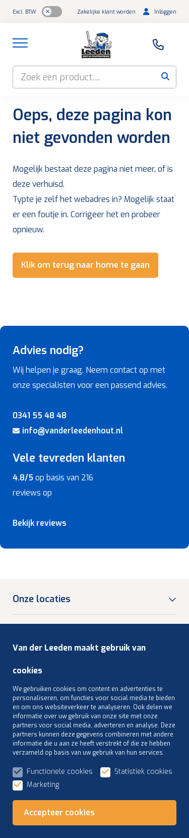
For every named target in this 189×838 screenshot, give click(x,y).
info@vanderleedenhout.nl (68, 430)
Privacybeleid (41, 821)
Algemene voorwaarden (127, 809)
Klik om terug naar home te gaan (85, 265)
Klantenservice (44, 722)
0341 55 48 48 (40, 415)
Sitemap (61, 809)
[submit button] (165, 77)
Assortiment (40, 753)
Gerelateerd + (98, 821)
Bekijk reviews (40, 523)
